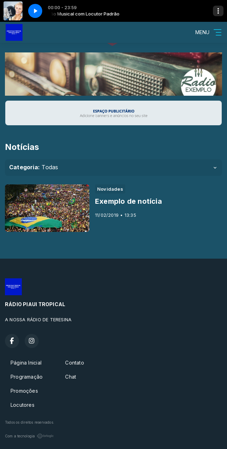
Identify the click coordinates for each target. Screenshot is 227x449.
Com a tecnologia (29, 436)
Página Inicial (26, 363)
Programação (27, 377)
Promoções (24, 391)
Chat (70, 377)
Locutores (22, 405)
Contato (74, 363)
